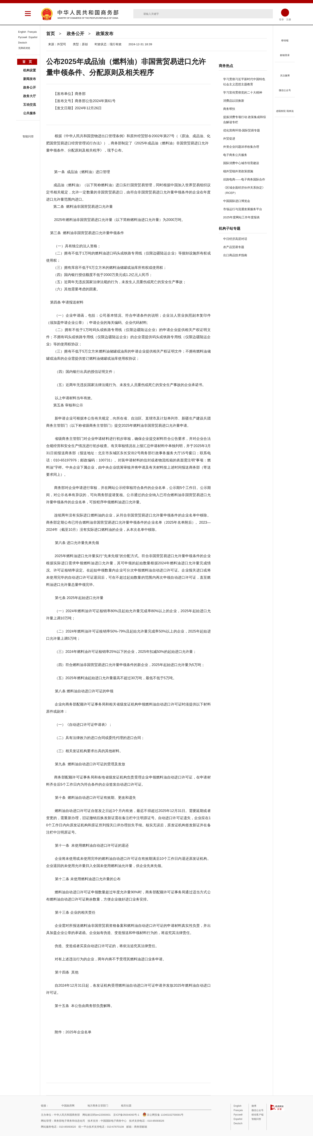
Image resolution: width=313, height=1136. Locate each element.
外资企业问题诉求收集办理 (241, 146)
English (22, 32)
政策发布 (104, 33)
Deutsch (22, 42)
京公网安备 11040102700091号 (163, 1114)
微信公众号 (257, 1110)
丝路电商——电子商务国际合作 (244, 179)
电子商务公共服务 (235, 155)
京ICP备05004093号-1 (126, 1114)
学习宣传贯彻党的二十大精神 (242, 92)
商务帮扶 (229, 108)
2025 (78, 1032)
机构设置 (29, 70)
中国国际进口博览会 (236, 201)
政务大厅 (29, 96)
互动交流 (29, 104)
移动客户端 (257, 1114)
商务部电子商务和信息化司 (69, 1120)
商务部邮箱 (140, 1126)
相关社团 (126, 1105)
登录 (281, 19)
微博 (254, 1105)
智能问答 (28, 136)
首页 (50, 33)
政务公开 (75, 33)
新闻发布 (29, 79)
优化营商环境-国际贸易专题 (241, 130)
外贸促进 (229, 138)
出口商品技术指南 (235, 255)
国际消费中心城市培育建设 (241, 163)
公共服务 (29, 113)
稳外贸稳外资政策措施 (238, 171)
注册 (288, 19)
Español (33, 37)
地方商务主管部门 (97, 1105)
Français (32, 32)
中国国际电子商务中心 (114, 1120)
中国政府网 (67, 1105)
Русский (22, 37)
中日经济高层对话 (235, 238)
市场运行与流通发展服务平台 (242, 209)
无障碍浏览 (24, 48)
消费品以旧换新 (233, 100)
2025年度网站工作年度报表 (241, 217)
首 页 (27, 61)
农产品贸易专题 (233, 247)
